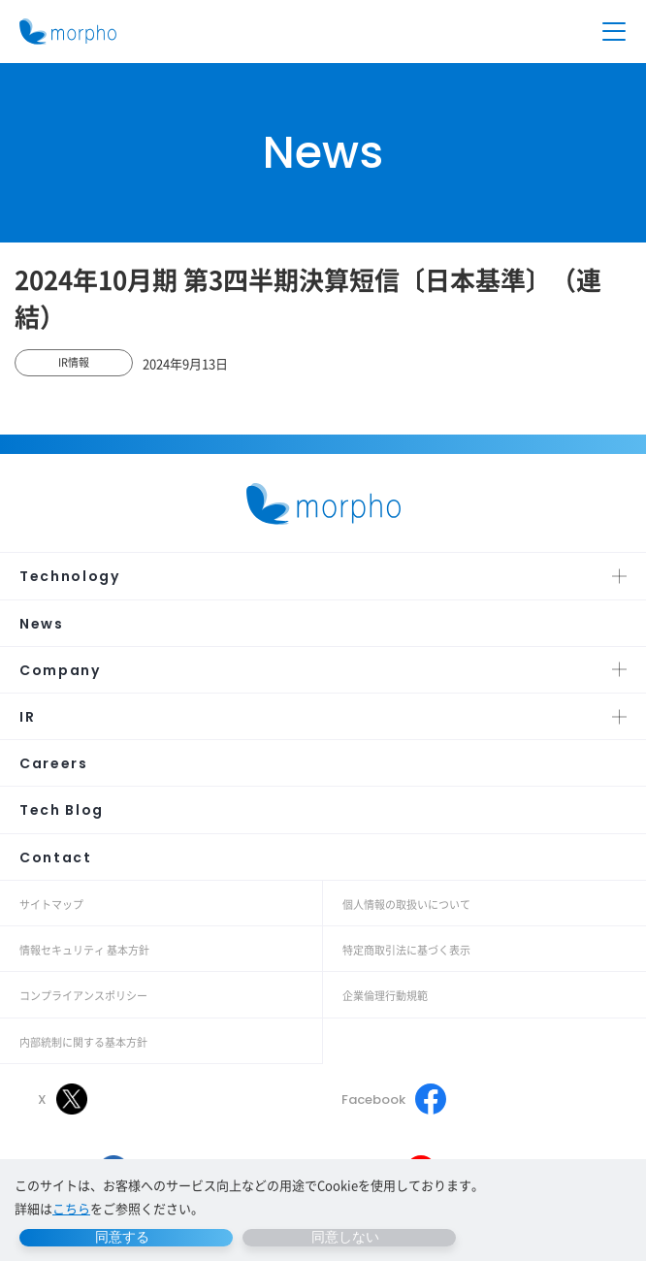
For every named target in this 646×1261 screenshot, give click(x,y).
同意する (122, 1237)
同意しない (345, 1237)
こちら (71, 1208)
